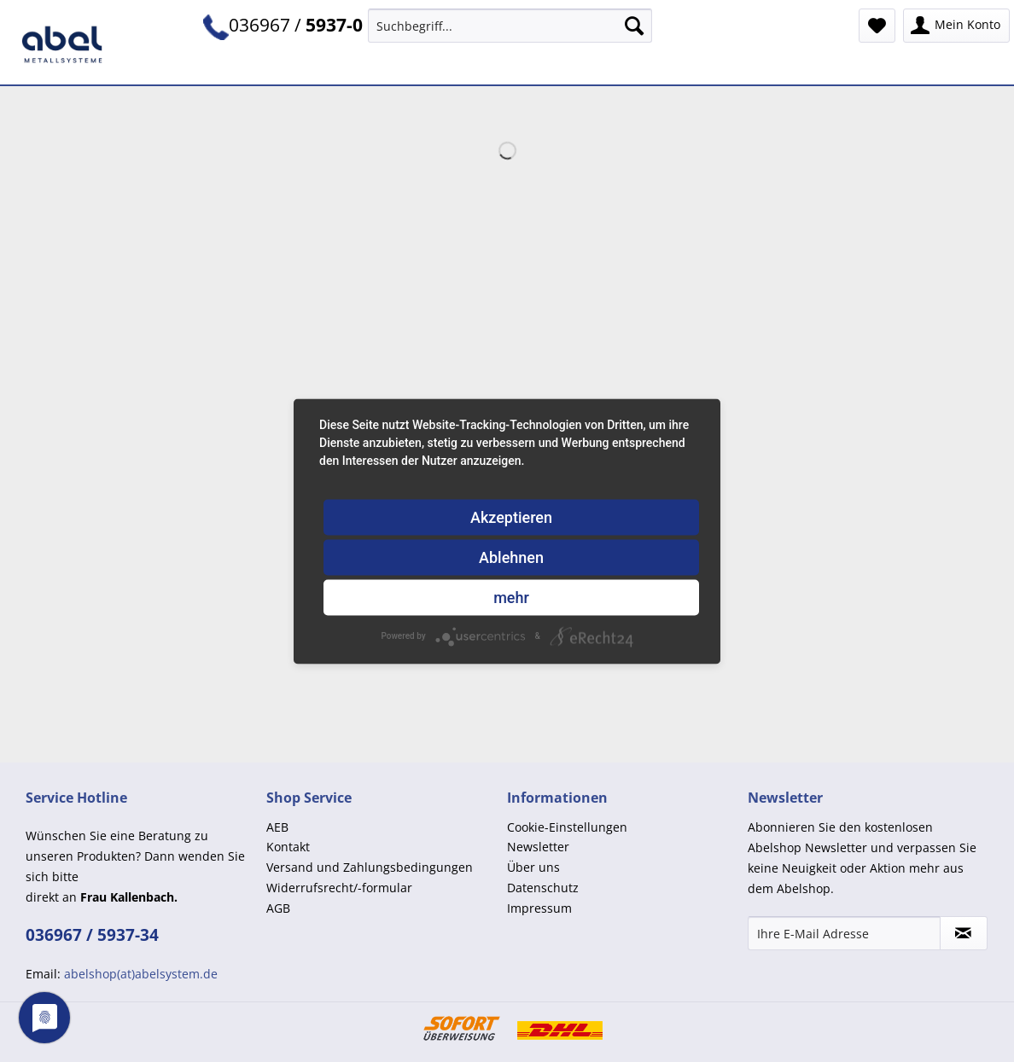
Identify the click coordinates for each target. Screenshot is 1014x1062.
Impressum (539, 908)
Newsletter (538, 847)
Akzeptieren (511, 516)
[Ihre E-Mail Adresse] (844, 933)
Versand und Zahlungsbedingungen (369, 867)
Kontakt (288, 847)
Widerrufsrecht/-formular (339, 887)
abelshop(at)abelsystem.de (141, 974)
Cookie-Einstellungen (567, 827)
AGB (278, 908)
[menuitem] (510, 34)
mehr (511, 597)
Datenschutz (543, 887)
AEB (277, 827)
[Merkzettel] (877, 26)
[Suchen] (634, 26)
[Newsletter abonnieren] (964, 933)
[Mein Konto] (956, 26)
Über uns (533, 867)
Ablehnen (511, 557)
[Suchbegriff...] (510, 26)
